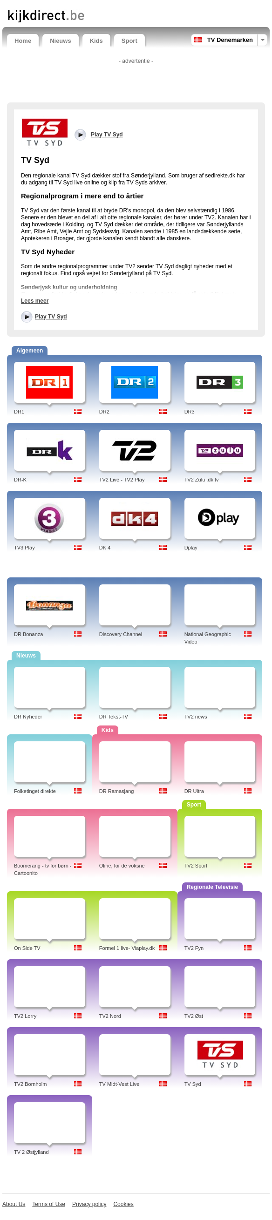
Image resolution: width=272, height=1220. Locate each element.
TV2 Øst (193, 1016)
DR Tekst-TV (113, 716)
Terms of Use (48, 1204)
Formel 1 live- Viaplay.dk (127, 948)
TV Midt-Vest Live (119, 1084)
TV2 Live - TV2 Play (122, 479)
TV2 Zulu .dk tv (201, 479)
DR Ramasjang (116, 791)
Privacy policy (89, 1204)
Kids (96, 40)
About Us (13, 1204)
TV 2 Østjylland (31, 1152)
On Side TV (27, 948)
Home (22, 40)
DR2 (104, 411)
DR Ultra (194, 791)
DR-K (20, 479)
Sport (129, 40)
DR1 (19, 411)
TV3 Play (24, 547)
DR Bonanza (28, 634)
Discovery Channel (120, 634)
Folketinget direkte (35, 791)
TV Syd (192, 1084)
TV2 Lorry (25, 1016)
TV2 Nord (110, 1016)
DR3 (189, 411)
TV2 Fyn (194, 948)
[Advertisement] (136, 81)
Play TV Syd (51, 316)
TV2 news (195, 716)
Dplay (190, 547)
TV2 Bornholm (30, 1084)
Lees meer (34, 301)
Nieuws (60, 40)
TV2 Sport (196, 865)
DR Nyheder (28, 716)
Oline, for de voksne (122, 865)
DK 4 (104, 547)
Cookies (123, 1204)
